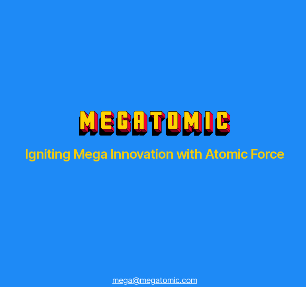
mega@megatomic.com (154, 280)
